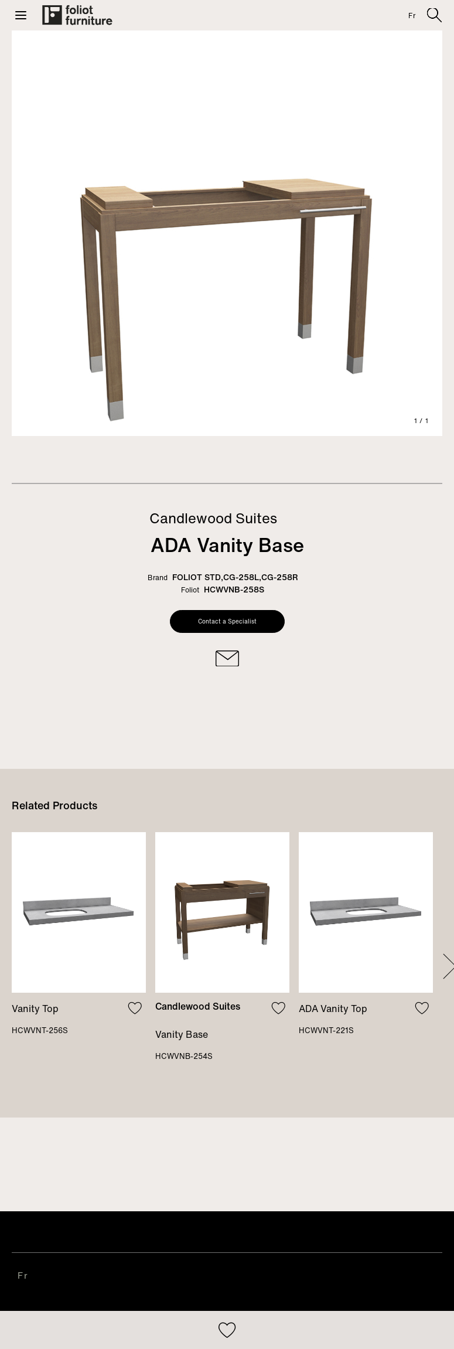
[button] (21, 15)
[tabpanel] (227, 233)
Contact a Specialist (227, 621)
